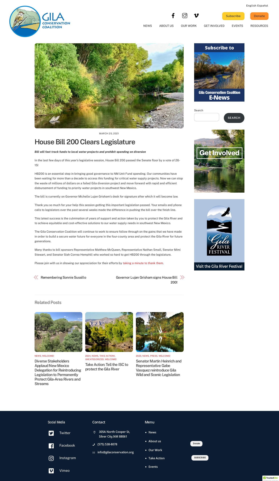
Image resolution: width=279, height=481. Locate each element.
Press (153, 356)
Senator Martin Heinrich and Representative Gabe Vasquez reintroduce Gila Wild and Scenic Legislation (158, 368)
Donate (259, 16)
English (251, 5)
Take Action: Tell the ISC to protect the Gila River (106, 366)
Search (198, 110)
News (147, 26)
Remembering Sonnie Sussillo (63, 277)
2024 (88, 356)
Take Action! (107, 356)
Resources (259, 26)
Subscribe (233, 16)
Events (237, 26)
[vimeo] (197, 15)
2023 (138, 356)
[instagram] (185, 15)
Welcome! (48, 356)
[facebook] (174, 15)
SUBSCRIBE (200, 457)
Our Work (189, 26)
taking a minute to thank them (143, 263)
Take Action (157, 458)
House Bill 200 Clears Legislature (85, 142)
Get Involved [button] (214, 26)
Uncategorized (94, 359)
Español (262, 5)
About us (166, 26)
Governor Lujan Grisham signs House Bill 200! (146, 280)
